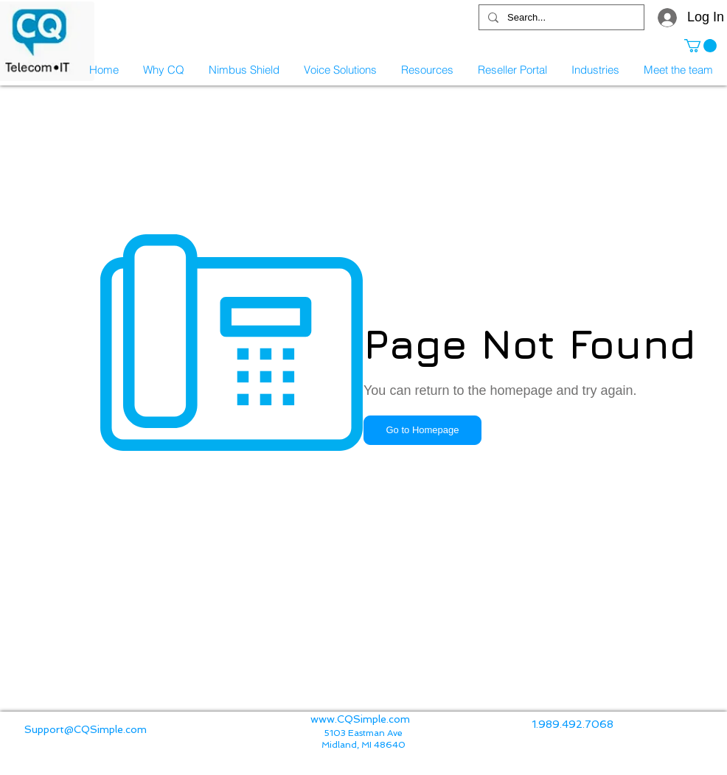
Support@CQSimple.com (85, 729)
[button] (700, 45)
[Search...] (560, 17)
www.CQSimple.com (360, 719)
